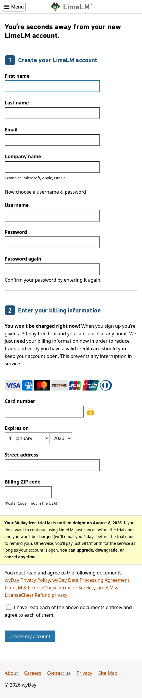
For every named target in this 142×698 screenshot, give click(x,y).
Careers (32, 673)
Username (17, 205)
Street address (21, 455)
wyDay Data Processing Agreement (90, 580)
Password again (23, 259)
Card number (20, 401)
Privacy (84, 673)
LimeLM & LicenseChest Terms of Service (49, 587)
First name (17, 76)
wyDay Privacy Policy (27, 580)
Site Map (107, 673)
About (11, 673)
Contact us (59, 673)
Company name (23, 156)
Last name (17, 102)
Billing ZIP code (22, 482)
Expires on (17, 428)
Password (16, 232)
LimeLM (77, 7)
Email (11, 129)
